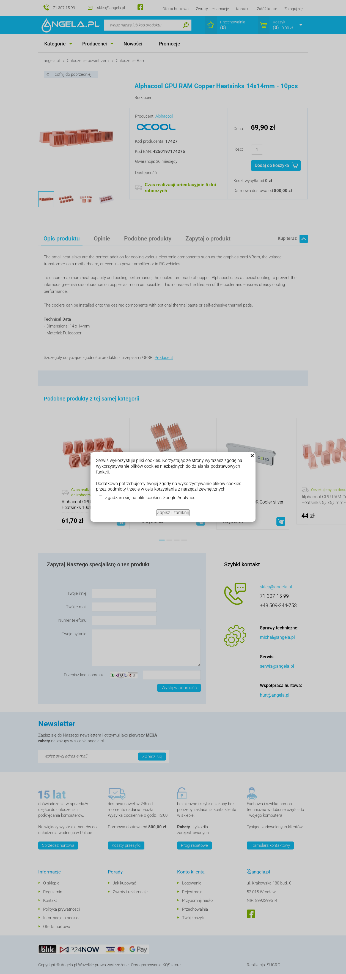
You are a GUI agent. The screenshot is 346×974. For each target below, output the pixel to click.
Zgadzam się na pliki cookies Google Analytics (150, 497)
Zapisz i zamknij (173, 512)
